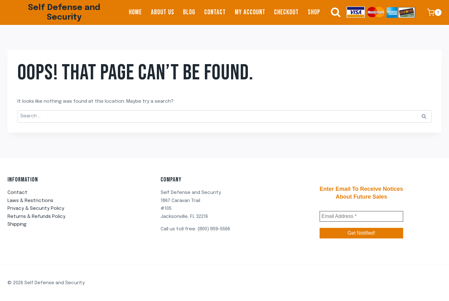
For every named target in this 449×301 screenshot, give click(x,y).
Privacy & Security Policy (35, 208)
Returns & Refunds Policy (36, 216)
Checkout (286, 12)
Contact (215, 12)
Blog (189, 12)
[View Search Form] (333, 12)
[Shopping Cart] (434, 12)
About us (162, 12)
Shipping (17, 224)
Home (135, 12)
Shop (314, 12)
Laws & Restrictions (30, 200)
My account (250, 12)
